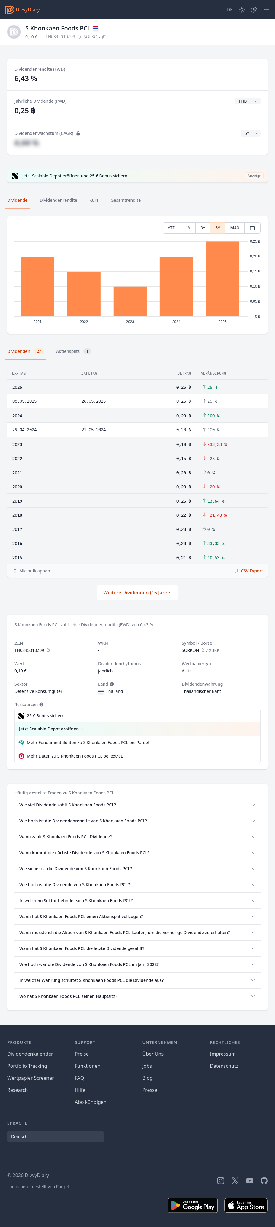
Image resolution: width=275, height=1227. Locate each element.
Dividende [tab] (17, 200)
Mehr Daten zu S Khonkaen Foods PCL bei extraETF (77, 756)
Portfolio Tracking (27, 1066)
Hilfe (80, 1090)
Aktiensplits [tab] (73, 351)
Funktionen (88, 1066)
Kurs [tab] (93, 200)
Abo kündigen (91, 1102)
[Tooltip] (111, 684)
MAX (234, 228)
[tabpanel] (137, 275)
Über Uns (153, 1054)
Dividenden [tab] (25, 351)
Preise (82, 1054)
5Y (217, 228)
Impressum (223, 1054)
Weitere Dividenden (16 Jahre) (137, 592)
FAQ (79, 1078)
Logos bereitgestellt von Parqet (38, 1186)
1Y (188, 228)
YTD (172, 228)
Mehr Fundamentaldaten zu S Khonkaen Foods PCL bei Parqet (88, 742)
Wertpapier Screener (30, 1078)
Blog (147, 1078)
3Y (202, 228)
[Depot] (253, 9)
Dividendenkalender (30, 1054)
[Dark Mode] (241, 9)
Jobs (147, 1066)
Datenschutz (224, 1066)
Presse (149, 1090)
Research (17, 1090)
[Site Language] (229, 9)
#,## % (26, 143)
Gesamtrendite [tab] (125, 200)
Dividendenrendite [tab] (58, 200)
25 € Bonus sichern (46, 715)
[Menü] (267, 10)
